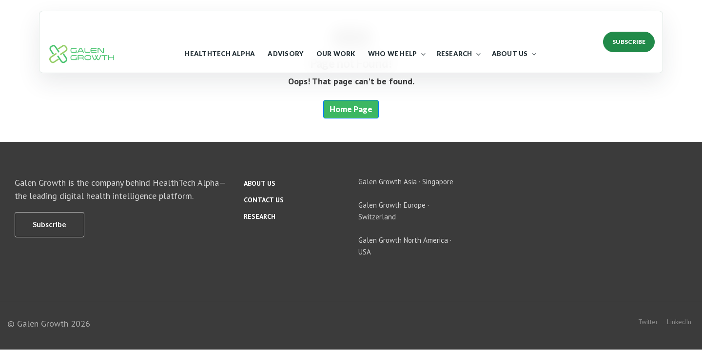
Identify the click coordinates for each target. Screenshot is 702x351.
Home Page (351, 109)
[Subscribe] (49, 224)
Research (454, 54)
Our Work (335, 54)
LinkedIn (679, 321)
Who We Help (392, 54)
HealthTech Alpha (220, 54)
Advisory (285, 54)
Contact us (264, 199)
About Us (510, 54)
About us (259, 183)
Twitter (648, 321)
